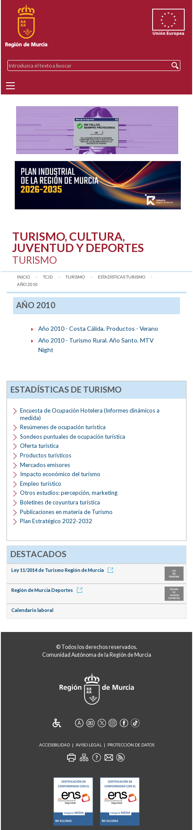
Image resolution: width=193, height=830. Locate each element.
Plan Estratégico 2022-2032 (56, 520)
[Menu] (10, 85)
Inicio (23, 277)
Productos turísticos (45, 455)
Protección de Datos (130, 745)
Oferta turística (39, 445)
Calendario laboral (32, 610)
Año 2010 (27, 284)
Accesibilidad (54, 745)
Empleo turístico (40, 483)
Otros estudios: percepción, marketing (68, 492)
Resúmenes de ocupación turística (63, 426)
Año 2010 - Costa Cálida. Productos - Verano (98, 328)
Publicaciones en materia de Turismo (66, 511)
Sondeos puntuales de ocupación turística (72, 436)
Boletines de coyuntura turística (60, 502)
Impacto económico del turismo (60, 473)
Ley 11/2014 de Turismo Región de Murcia (63, 570)
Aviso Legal (89, 745)
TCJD (48, 277)
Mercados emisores (45, 464)
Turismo (75, 277)
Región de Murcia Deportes (48, 590)
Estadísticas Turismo (121, 277)
